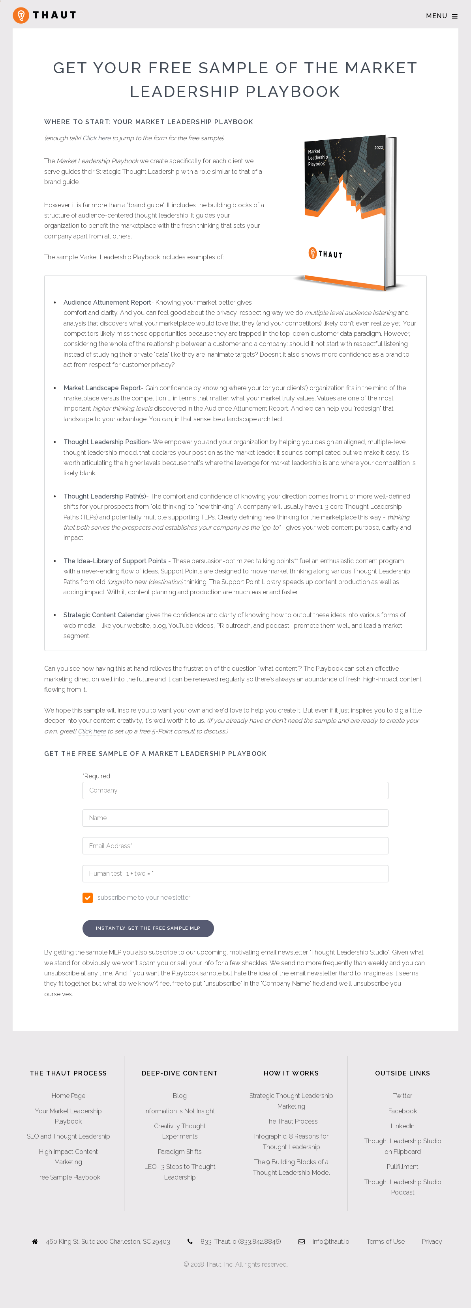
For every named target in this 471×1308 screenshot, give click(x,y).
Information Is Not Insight (179, 1111)
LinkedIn (403, 1126)
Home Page (68, 1096)
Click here (97, 138)
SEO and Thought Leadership (68, 1136)
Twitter (402, 1096)
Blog (180, 1096)
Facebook (402, 1111)
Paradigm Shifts (180, 1151)
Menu (436, 16)
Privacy (432, 1241)
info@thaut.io (331, 1241)
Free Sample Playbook (68, 1177)
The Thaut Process (291, 1121)
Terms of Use (386, 1241)
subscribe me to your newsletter (144, 897)
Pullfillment (402, 1166)
